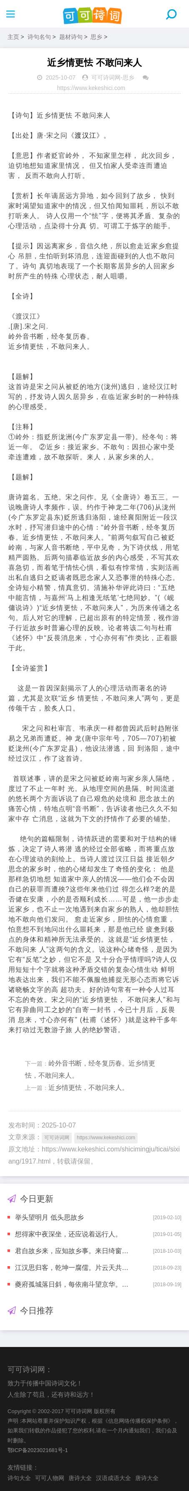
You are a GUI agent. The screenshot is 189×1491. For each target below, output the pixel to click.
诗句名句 (39, 36)
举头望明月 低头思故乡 (49, 1217)
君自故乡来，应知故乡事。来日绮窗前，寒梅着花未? (72, 1250)
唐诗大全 (80, 1478)
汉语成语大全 (113, 1478)
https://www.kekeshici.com (91, 88)
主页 (13, 36)
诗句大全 (19, 1478)
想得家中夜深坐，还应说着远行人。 (68, 1234)
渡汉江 (85, 135)
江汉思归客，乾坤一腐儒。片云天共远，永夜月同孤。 (72, 1267)
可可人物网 (49, 1478)
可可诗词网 (106, 77)
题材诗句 (71, 36)
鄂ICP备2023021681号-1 (38, 1450)
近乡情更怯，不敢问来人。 (88, 1087)
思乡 (96, 36)
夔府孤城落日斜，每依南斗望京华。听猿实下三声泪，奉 (72, 1284)
